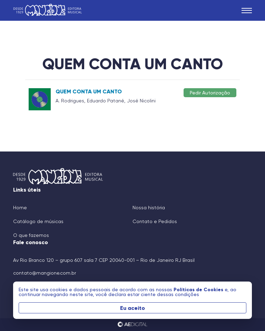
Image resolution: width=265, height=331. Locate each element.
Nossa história (148, 207)
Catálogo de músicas (38, 221)
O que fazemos (31, 235)
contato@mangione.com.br (44, 273)
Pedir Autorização (210, 92)
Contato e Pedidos (154, 221)
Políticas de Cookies (199, 289)
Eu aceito (132, 307)
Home (20, 207)
